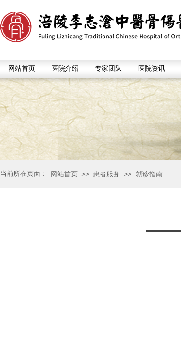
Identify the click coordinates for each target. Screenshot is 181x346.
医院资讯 (151, 68)
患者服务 (106, 174)
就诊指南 (149, 174)
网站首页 (21, 68)
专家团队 (108, 68)
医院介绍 (65, 68)
